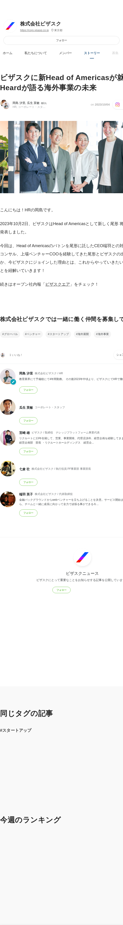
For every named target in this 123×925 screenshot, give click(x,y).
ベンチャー (33, 334)
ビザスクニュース (82, 573)
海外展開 (83, 334)
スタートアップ (59, 334)
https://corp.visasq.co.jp (34, 30)
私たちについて (35, 53)
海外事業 (103, 334)
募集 (115, 53)
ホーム (7, 53)
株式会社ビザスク (40, 23)
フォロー (61, 40)
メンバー (65, 53)
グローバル (11, 334)
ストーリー (92, 53)
